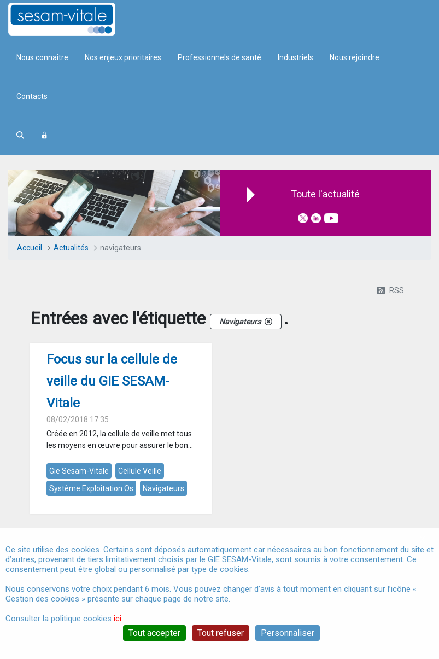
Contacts (32, 96)
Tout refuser (220, 633)
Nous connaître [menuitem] (42, 57)
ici (117, 618)
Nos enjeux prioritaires (123, 57)
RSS (390, 290)
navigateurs (163, 488)
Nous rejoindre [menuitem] (354, 57)
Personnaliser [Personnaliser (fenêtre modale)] (287, 633)
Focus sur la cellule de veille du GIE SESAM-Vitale (111, 381)
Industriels (295, 57)
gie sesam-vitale (79, 470)
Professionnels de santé (219, 57)
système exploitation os (91, 488)
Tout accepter (154, 633)
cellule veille (139, 470)
